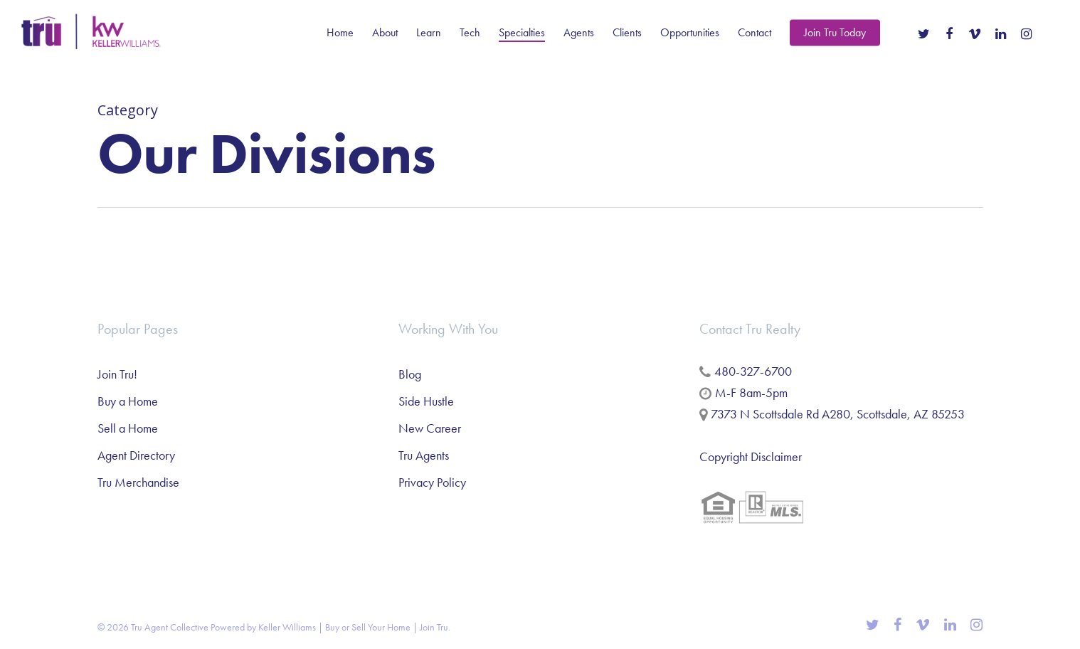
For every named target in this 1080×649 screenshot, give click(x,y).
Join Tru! (117, 374)
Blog (409, 374)
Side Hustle (426, 401)
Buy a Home (127, 401)
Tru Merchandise (138, 482)
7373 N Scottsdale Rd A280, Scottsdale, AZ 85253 (838, 414)
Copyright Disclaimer (750, 456)
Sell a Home (127, 428)
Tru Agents (423, 455)
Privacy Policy (432, 482)
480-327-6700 (753, 371)
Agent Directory (136, 455)
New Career (429, 428)
